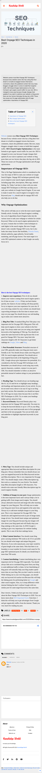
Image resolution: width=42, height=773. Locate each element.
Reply (9, 667)
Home (2, 37)
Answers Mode (12, 769)
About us (12, 727)
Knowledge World (22, 747)
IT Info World (20, 769)
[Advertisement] (15, 61)
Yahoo (18, 342)
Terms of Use (12, 730)
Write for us (12, 733)
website (17, 301)
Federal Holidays (8, 768)
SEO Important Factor (21, 598)
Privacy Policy (30, 727)
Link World (4, 769)
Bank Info (16, 768)
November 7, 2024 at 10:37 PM (18, 662)
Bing (25, 342)
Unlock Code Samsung (26, 768)
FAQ (30, 730)
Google (12, 342)
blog (13, 195)
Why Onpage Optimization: (17, 118)
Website (16, 37)
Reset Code (36, 768)
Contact (30, 733)
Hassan (9, 662)
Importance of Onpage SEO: (18, 116)
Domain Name (33, 231)
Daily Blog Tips (9, 37)
